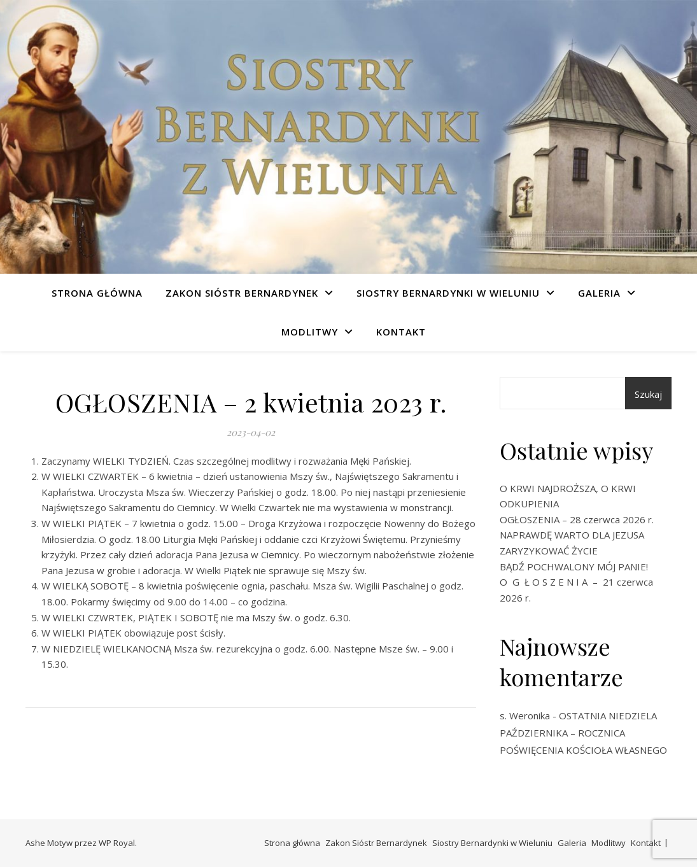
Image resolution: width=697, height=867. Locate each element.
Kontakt (401, 331)
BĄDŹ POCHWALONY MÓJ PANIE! (574, 566)
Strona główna (97, 292)
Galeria (599, 292)
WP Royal (117, 843)
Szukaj (648, 394)
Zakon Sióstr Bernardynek (241, 292)
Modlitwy (309, 331)
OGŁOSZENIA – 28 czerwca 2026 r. (577, 519)
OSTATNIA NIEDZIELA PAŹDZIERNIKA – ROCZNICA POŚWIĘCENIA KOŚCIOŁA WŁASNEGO (583, 732)
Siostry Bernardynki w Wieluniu (448, 292)
